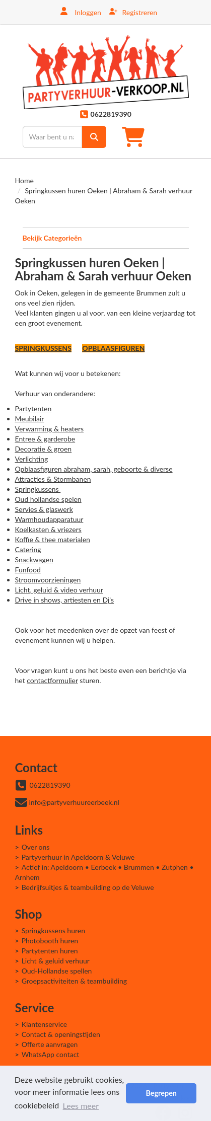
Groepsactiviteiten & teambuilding (74, 981)
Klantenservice (44, 1024)
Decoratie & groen (43, 448)
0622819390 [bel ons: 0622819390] (50, 785)
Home (24, 180)
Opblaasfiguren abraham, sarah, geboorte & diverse (94, 469)
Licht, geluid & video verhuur (59, 589)
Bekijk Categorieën (106, 237)
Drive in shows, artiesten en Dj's (64, 599)
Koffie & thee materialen (52, 539)
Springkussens (38, 489)
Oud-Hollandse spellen (57, 970)
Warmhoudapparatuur (49, 519)
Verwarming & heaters (49, 428)
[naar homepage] (105, 72)
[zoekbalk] (52, 137)
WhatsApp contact (51, 1054)
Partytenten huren (50, 950)
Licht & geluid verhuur (56, 960)
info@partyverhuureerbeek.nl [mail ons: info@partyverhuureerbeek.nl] (74, 802)
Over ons (36, 847)
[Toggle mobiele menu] (177, 136)
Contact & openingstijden (61, 1034)
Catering (28, 549)
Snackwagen (34, 559)
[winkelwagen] (136, 136)
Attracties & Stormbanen (53, 479)
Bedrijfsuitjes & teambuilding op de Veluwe (88, 887)
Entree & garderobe (45, 438)
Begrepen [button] (161, 1093)
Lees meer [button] (81, 1105)
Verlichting (31, 459)
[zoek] (94, 137)
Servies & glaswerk (44, 509)
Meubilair (29, 418)
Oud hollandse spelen (48, 499)
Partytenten (33, 408)
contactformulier (52, 680)
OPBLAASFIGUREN (113, 348)
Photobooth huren (50, 940)
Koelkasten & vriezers (48, 529)
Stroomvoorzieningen (48, 579)
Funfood (28, 569)
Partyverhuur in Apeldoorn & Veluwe (78, 857)
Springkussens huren (53, 930)
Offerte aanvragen (50, 1044)
